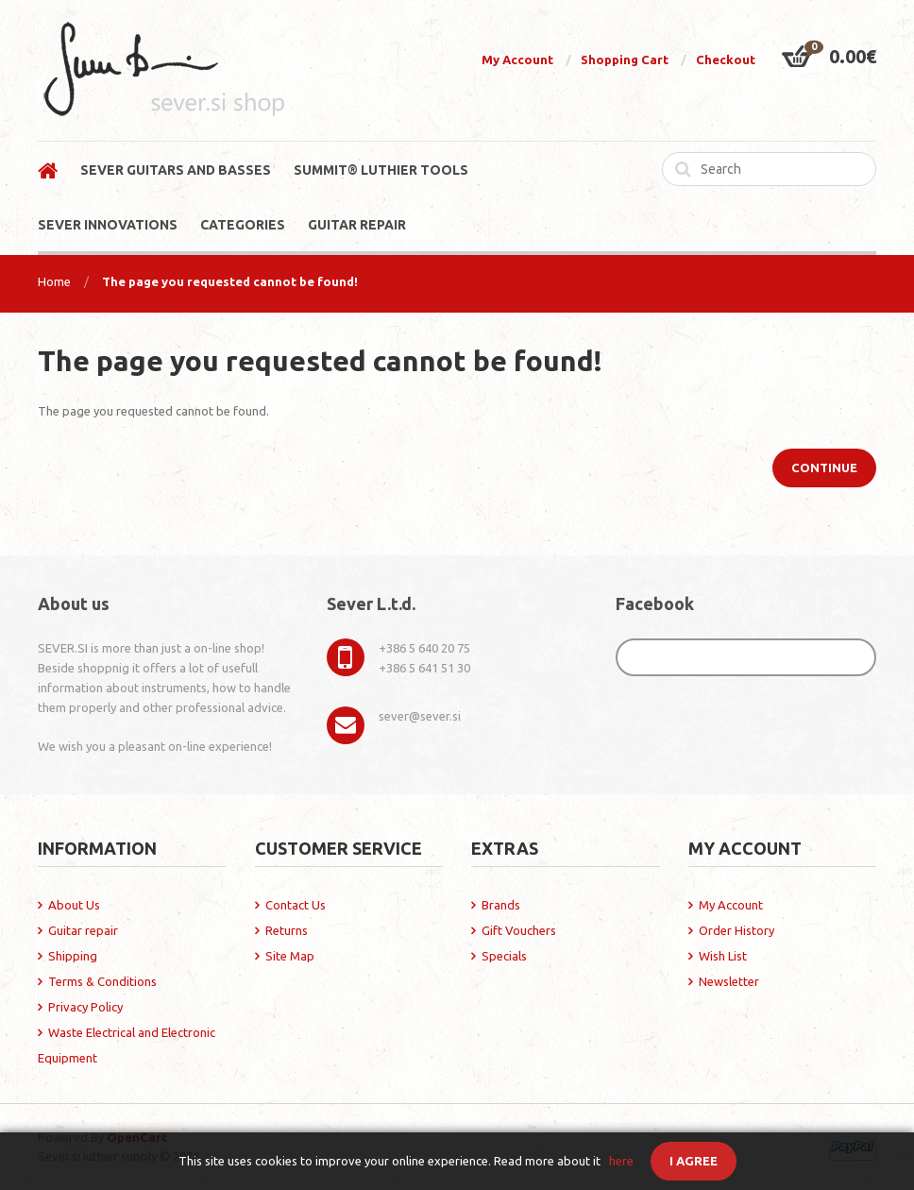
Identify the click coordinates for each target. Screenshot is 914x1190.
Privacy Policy (85, 1006)
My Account (517, 59)
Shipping (72, 955)
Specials (504, 955)
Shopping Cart (625, 59)
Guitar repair (83, 930)
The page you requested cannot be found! (230, 281)
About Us (74, 904)
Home (54, 281)
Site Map (289, 955)
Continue (824, 467)
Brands (501, 904)
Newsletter (729, 981)
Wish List (723, 955)
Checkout (725, 59)
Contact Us (295, 904)
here (621, 1160)
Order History (736, 930)
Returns (286, 930)
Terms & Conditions (102, 981)
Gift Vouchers (519, 930)
